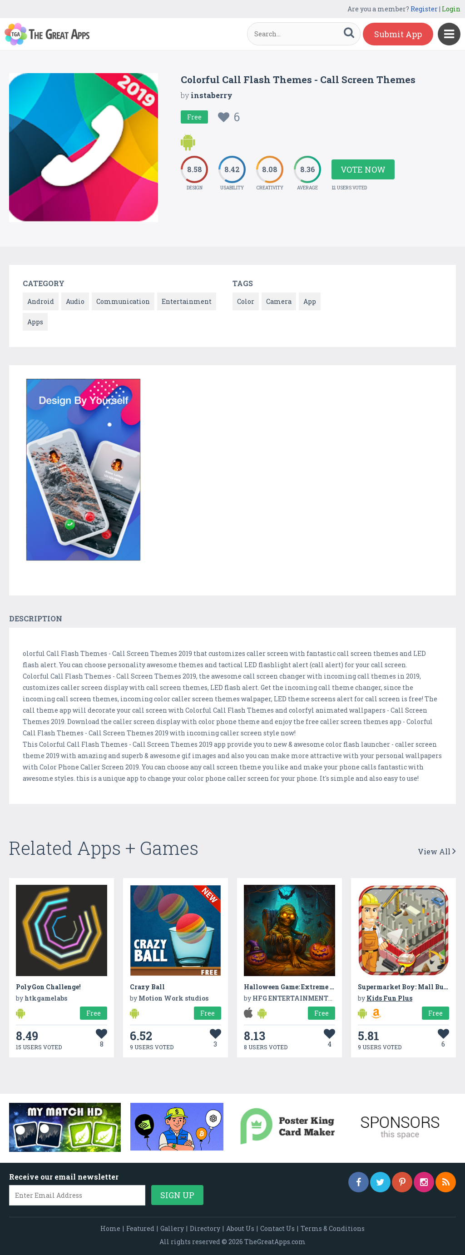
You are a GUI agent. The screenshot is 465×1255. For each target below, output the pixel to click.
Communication (123, 301)
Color (245, 301)
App (309, 301)
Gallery (172, 1228)
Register (424, 9)
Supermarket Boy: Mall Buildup (409, 986)
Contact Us (277, 1228)
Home (110, 1228)
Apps (35, 321)
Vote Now (363, 169)
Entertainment (187, 301)
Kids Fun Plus (389, 998)
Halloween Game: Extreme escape (297, 986)
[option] (83, 471)
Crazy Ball (147, 986)
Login (451, 9)
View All (437, 851)
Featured (140, 1228)
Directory (205, 1228)
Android (40, 301)
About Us (240, 1228)
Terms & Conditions (333, 1228)
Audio (75, 301)
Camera (279, 301)
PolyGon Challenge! (48, 986)
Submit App (398, 34)
